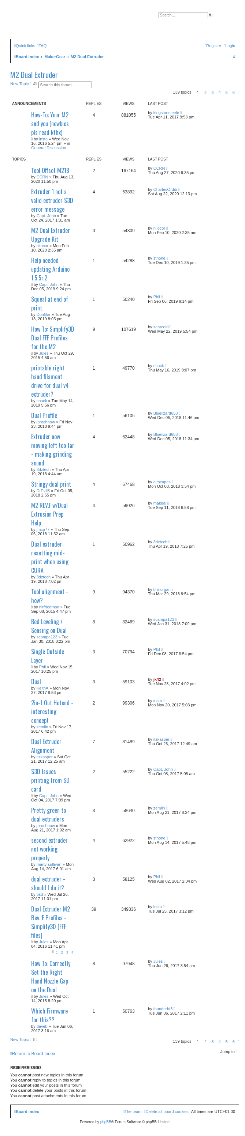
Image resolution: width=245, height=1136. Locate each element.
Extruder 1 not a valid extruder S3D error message (52, 200)
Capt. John (46, 216)
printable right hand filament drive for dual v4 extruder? (50, 381)
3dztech (44, 469)
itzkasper (45, 757)
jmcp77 (43, 529)
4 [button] (219, 92)
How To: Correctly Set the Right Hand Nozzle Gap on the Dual (50, 976)
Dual (36, 681)
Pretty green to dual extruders (48, 814)
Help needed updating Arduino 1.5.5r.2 (50, 269)
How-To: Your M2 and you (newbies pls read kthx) (50, 123)
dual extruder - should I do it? (48, 883)
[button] (238, 92)
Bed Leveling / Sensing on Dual (49, 626)
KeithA (42, 688)
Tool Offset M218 (50, 170)
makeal (159, 503)
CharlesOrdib (165, 189)
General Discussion (48, 148)
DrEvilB (43, 490)
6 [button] (234, 92)
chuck (42, 401)
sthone (159, 258)
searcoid (161, 327)
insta (43, 139)
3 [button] (212, 92)
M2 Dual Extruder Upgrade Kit (50, 235)
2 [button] (205, 92)
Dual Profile (44, 415)
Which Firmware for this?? (49, 1015)
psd (40, 894)
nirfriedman (49, 607)
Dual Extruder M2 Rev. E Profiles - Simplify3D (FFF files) (50, 922)
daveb (42, 1026)
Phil (156, 297)
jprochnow (46, 422)
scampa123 (47, 637)
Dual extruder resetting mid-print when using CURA (49, 557)
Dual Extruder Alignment (46, 746)
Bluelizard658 (165, 413)
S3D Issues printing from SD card (50, 780)
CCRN (42, 177)
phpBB (105, 1122)
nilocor (42, 246)
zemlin (42, 727)
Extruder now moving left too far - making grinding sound (52, 449)
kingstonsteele (166, 112)
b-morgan (162, 589)
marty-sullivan (49, 864)
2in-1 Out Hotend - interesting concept (52, 711)
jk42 (157, 679)
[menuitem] (42, 45)
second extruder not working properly (49, 849)
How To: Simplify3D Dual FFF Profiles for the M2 (52, 338)
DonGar (44, 314)
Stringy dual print (51, 484)
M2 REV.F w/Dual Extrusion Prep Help (49, 514)
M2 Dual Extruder (34, 74)
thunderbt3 (163, 1009)
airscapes (162, 482)
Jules (44, 353)
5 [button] (227, 92)
